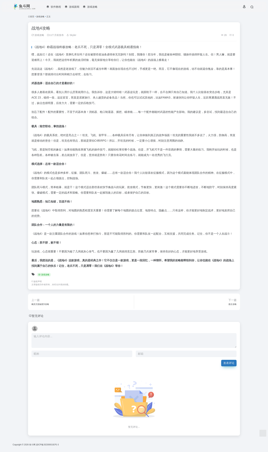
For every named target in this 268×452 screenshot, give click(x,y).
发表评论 (228, 363)
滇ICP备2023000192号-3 (47, 444)
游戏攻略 (40, 16)
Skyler (71, 35)
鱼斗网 (32, 444)
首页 (32, 16)
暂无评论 (38, 316)
